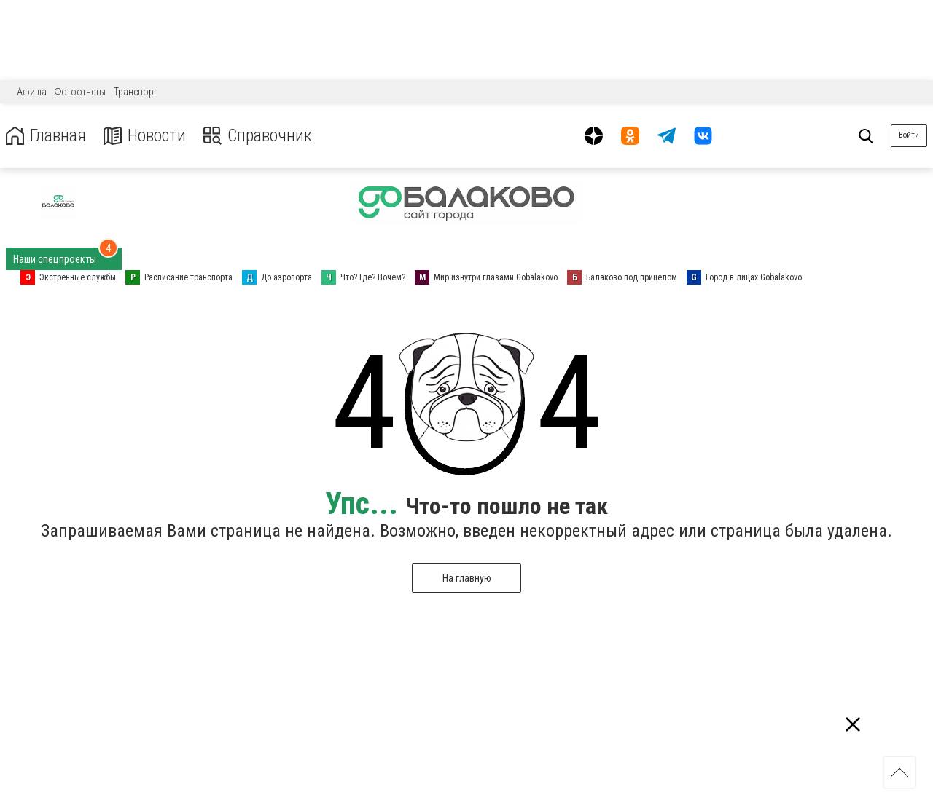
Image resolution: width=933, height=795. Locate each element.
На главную (466, 578)
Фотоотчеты (80, 92)
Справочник (257, 136)
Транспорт (135, 92)
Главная (46, 136)
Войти (909, 135)
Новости (145, 136)
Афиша (32, 92)
